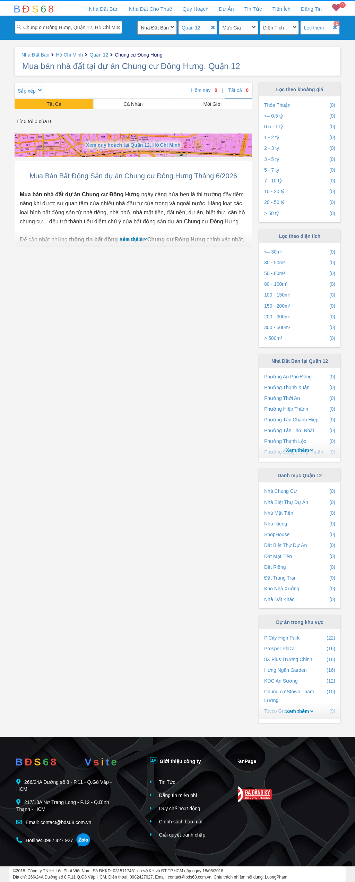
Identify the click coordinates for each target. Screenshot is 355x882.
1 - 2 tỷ (299, 137)
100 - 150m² (299, 295)
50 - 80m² (299, 273)
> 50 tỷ (299, 213)
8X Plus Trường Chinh (299, 659)
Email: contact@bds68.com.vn (53, 822)
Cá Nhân (132, 104)
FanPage (241, 760)
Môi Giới (212, 104)
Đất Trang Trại (299, 578)
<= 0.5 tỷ (299, 116)
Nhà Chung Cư (299, 491)
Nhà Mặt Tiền (299, 513)
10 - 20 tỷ (299, 191)
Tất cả (238, 90)
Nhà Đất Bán (154, 28)
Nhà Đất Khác (299, 599)
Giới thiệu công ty (175, 760)
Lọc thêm (314, 28)
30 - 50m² (299, 262)
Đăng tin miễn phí (173, 795)
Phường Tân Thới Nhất (299, 430)
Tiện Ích (281, 9)
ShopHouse (299, 534)
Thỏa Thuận (299, 105)
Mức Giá (231, 28)
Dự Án (226, 9)
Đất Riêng (299, 567)
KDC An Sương (299, 681)
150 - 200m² (299, 306)
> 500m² (299, 338)
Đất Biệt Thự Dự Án (299, 545)
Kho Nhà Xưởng (299, 588)
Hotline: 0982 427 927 (44, 840)
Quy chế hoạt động (175, 808)
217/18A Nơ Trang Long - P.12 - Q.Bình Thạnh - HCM (62, 805)
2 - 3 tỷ (299, 148)
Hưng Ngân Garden (299, 670)
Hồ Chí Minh (69, 55)
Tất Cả (53, 104)
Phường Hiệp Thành (299, 409)
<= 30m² (299, 252)
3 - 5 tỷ (299, 159)
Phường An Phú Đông (299, 377)
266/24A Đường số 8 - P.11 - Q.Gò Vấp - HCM (64, 785)
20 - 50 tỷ (299, 202)
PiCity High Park (299, 638)
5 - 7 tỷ (299, 170)
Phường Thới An (299, 398)
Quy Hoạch (196, 9)
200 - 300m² (299, 316)
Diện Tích (273, 28)
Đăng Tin (311, 9)
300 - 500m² (299, 327)
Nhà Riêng (299, 524)
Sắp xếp (27, 91)
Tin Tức (253, 9)
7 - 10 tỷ (299, 181)
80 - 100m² (299, 284)
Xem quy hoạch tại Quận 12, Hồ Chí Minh (133, 145)
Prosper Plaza (299, 648)
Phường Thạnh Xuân (299, 387)
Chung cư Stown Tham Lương (299, 696)
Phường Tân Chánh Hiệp (299, 420)
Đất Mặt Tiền (299, 556)
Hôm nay (204, 90)
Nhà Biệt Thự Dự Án (299, 502)
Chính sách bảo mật (176, 821)
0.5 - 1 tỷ (299, 126)
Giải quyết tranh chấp (178, 835)
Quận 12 (191, 28)
